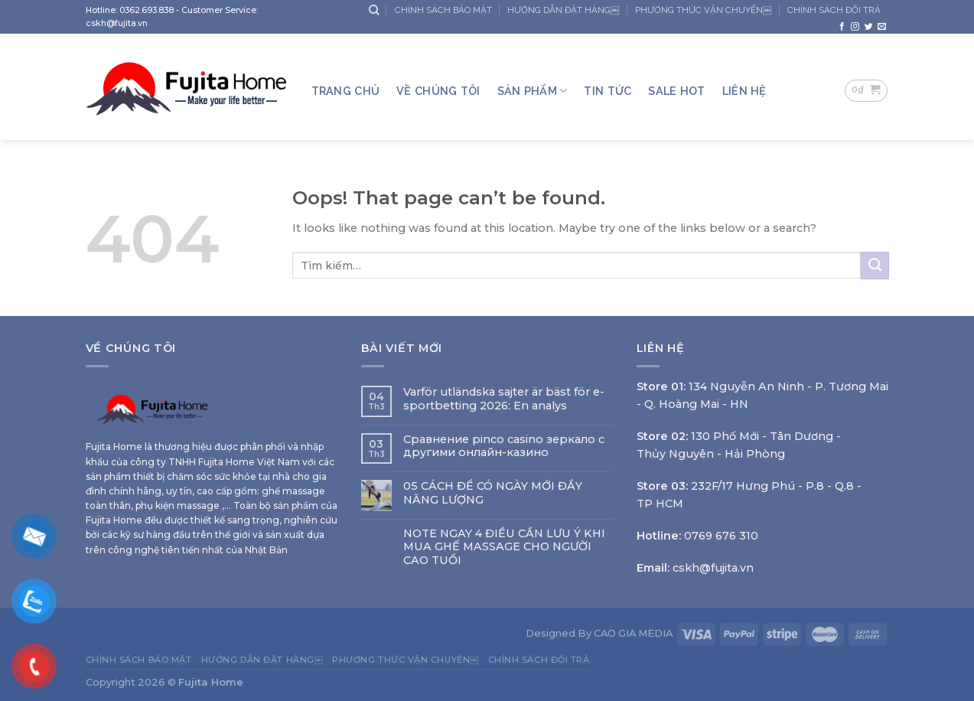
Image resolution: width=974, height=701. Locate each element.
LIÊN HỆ (744, 90)
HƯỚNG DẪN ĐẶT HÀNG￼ (563, 10)
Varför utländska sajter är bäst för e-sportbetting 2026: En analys (503, 399)
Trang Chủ (345, 90)
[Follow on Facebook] (842, 26)
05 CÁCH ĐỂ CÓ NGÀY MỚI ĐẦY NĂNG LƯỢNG (492, 493)
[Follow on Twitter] (869, 26)
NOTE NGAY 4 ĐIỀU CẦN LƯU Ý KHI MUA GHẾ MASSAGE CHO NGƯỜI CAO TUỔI (504, 547)
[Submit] (874, 265)
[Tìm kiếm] (374, 10)
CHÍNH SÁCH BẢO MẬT (443, 10)
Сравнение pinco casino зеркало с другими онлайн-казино (503, 446)
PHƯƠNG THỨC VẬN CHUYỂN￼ (703, 10)
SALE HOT (676, 90)
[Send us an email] (882, 26)
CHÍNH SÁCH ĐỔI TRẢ (834, 10)
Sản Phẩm (532, 90)
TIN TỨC (607, 90)
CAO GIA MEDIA (633, 633)
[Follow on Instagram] (855, 26)
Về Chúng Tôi (438, 90)
